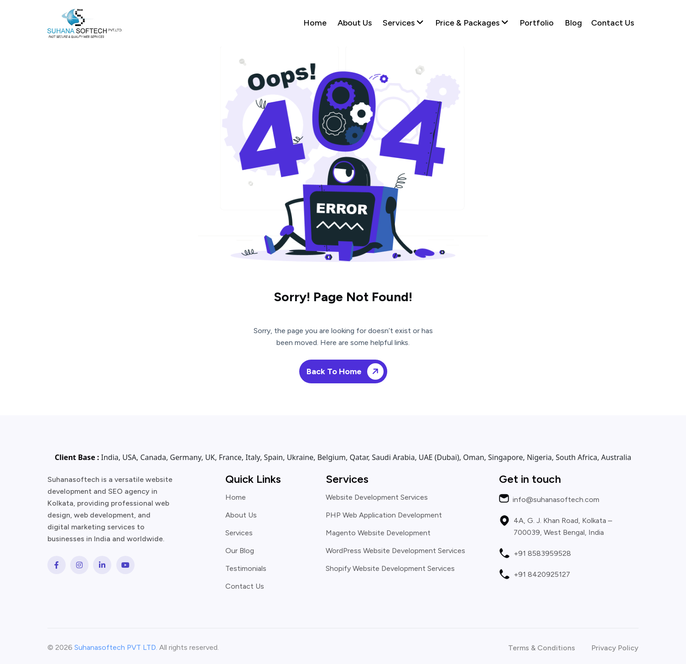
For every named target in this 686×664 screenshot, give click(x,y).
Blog (573, 23)
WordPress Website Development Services (395, 550)
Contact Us (612, 23)
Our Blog (239, 550)
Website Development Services (377, 497)
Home (315, 23)
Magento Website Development (378, 533)
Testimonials (245, 568)
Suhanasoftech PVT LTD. (115, 647)
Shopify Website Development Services (390, 568)
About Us (355, 23)
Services (403, 23)
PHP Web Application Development (384, 515)
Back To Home (347, 371)
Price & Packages (472, 23)
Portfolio (537, 23)
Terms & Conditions (541, 648)
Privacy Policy (615, 648)
